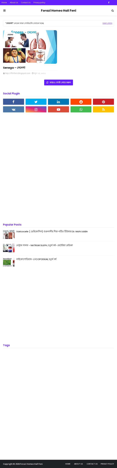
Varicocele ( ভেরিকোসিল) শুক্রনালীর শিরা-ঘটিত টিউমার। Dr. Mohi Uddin (52, 231)
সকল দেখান (107, 23)
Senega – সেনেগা (14, 68)
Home (4, 2)
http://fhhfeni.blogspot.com (17, 73)
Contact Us (25, 2)
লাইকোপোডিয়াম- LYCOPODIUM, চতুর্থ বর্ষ (36, 259)
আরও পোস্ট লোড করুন (60, 82)
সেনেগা (10, 34)
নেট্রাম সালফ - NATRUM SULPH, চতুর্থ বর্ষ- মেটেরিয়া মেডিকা (44, 245)
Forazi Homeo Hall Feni (58, 10)
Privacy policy (39, 2)
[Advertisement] (26, 168)
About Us (14, 2)
